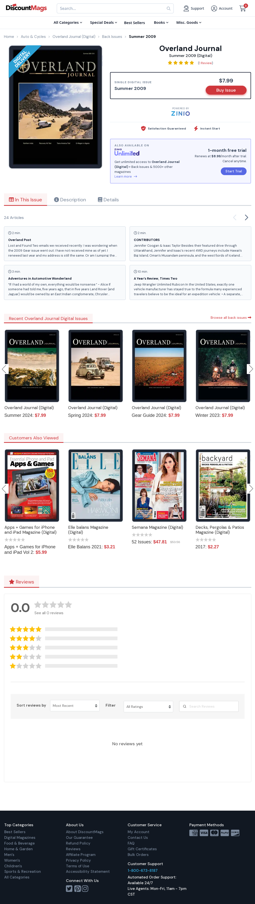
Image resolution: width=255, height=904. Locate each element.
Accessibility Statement (88, 871)
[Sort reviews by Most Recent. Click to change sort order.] (74, 705)
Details (108, 199)
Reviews (21, 582)
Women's (12, 860)
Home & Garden (18, 849)
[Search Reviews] (209, 706)
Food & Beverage (19, 843)
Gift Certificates (142, 849)
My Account (138, 831)
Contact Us (138, 837)
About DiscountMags (85, 831)
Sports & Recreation (22, 871)
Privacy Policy (78, 860)
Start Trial (234, 171)
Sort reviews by (31, 705)
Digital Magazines (19, 837)
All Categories (16, 877)
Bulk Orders (138, 854)
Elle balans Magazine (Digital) (88, 530)
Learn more (125, 176)
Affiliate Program (80, 854)
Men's (9, 854)
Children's (13, 866)
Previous (4, 369)
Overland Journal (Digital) (29, 407)
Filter (111, 705)
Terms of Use (77, 866)
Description (70, 199)
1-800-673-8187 (143, 870)
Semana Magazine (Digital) (157, 527)
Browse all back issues (231, 317)
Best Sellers (15, 831)
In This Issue (25, 199)
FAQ (131, 843)
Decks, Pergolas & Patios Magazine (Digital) (220, 530)
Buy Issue (226, 90)
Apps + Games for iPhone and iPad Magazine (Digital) (30, 530)
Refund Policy (78, 843)
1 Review (205, 63)
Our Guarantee (79, 837)
